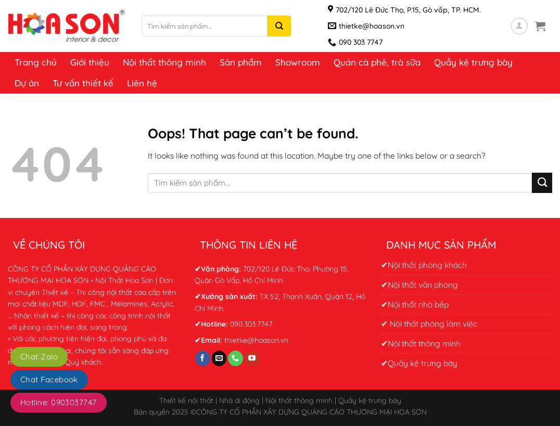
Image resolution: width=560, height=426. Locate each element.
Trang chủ (36, 62)
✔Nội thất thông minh (421, 343)
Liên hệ (142, 83)
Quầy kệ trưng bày (473, 62)
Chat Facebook (49, 379)
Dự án (27, 83)
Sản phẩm (241, 62)
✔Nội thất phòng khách (424, 265)
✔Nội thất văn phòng (419, 284)
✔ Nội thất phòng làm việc (429, 323)
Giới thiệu (89, 62)
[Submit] (542, 182)
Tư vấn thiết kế (83, 83)
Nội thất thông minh (164, 62)
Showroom (297, 62)
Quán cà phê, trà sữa (377, 62)
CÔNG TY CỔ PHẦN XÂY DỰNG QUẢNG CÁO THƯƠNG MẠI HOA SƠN (311, 411)
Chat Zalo (39, 357)
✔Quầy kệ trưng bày (419, 363)
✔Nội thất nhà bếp (415, 304)
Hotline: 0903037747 (58, 402)
